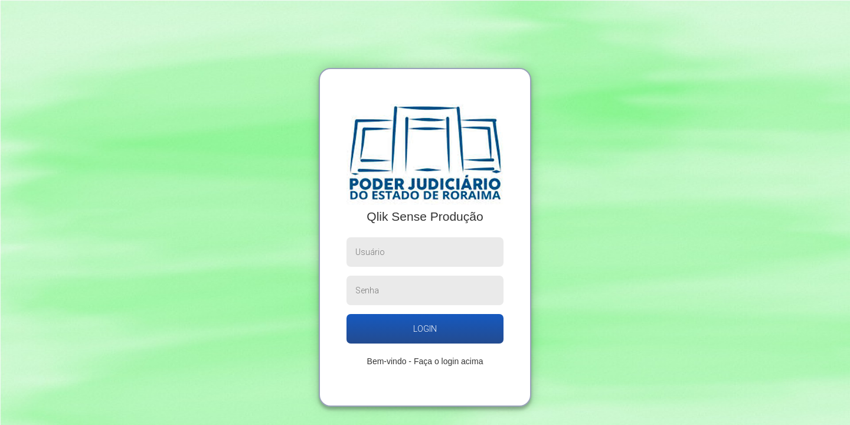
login (425, 329)
